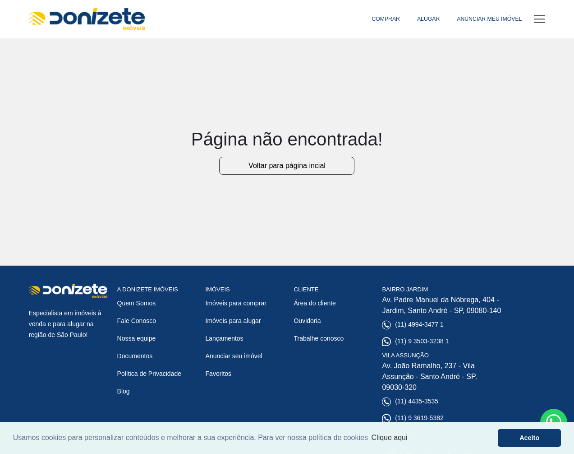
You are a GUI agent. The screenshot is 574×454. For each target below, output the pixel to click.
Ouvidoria (307, 320)
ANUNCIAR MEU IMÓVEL (489, 19)
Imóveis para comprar (236, 303)
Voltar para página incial (287, 165)
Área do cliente (315, 303)
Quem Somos (136, 303)
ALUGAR (428, 19)
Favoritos (219, 373)
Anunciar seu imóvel (234, 356)
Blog (123, 391)
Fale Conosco (136, 320)
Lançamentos (224, 338)
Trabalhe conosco (319, 338)
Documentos (135, 356)
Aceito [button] (529, 437)
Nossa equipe (136, 338)
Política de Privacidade (149, 373)
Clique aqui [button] (390, 437)
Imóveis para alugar (233, 320)
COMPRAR (386, 19)
